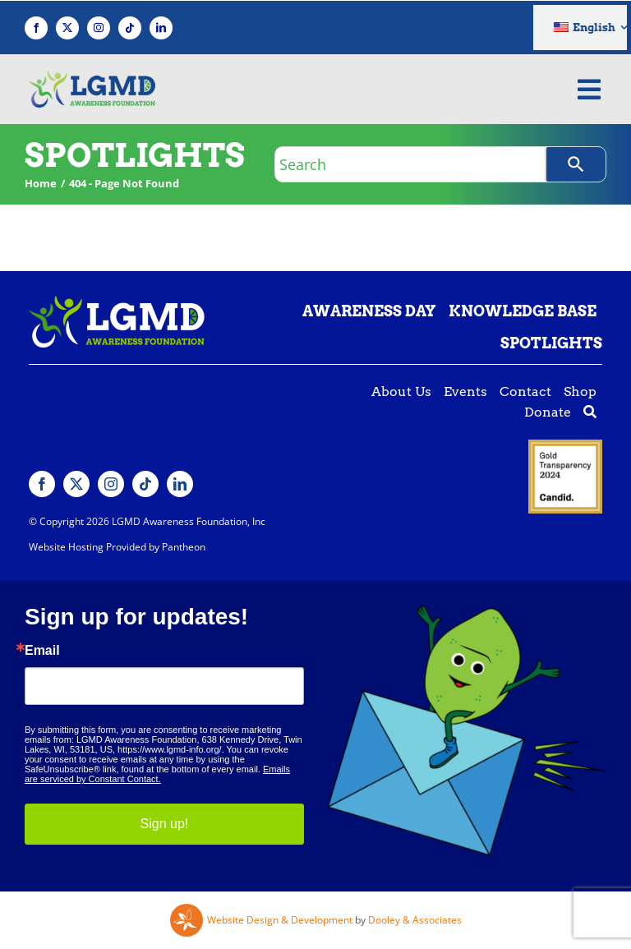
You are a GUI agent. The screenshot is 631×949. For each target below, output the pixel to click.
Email (42, 650)
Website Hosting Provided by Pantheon (117, 547)
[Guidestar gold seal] (565, 446)
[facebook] (36, 27)
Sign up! (164, 824)
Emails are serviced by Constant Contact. (157, 774)
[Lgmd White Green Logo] (117, 302)
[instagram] (98, 27)
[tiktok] (129, 27)
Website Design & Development (279, 920)
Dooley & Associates (415, 920)
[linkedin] (161, 27)
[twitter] (67, 27)
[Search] (576, 164)
